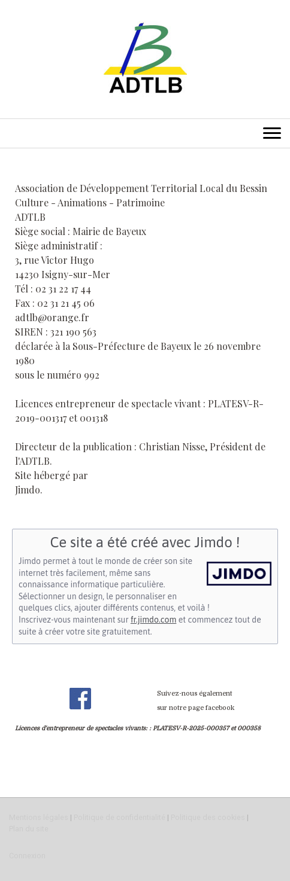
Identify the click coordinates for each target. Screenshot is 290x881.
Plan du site (29, 828)
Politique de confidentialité (119, 817)
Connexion (27, 855)
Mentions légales (38, 817)
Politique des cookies (208, 817)
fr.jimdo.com (153, 619)
